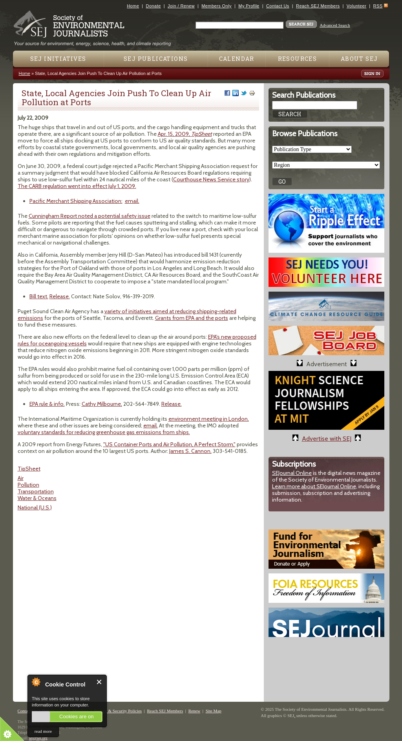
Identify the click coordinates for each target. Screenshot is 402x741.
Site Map (213, 710)
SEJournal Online (292, 472)
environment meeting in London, (208, 418)
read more (43, 731)
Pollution (28, 484)
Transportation (36, 491)
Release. (59, 296)
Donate (153, 6)
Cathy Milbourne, (102, 403)
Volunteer (356, 6)
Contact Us (277, 6)
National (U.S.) (35, 507)
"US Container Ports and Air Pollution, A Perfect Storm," (169, 444)
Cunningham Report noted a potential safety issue (89, 215)
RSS (378, 6)
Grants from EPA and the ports (191, 317)
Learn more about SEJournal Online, (314, 486)
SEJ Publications (156, 58)
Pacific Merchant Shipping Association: (75, 200)
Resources (297, 58)
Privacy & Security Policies (118, 710)
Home (133, 6)
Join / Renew (181, 6)
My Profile (248, 6)
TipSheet (29, 468)
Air (21, 478)
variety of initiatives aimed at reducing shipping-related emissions (127, 314)
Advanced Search (335, 25)
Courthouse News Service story (211, 179)
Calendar (236, 58)
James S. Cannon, (190, 450)
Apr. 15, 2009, (185, 133)
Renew (194, 710)
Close (99, 681)
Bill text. (38, 296)
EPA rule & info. (47, 403)
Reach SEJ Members (318, 6)
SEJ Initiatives (58, 58)
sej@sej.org (38, 738)
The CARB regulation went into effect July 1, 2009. (77, 186)
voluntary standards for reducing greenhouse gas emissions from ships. (104, 432)
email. (132, 200)
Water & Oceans (37, 498)
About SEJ (359, 58)
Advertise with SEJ (326, 438)
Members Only (216, 6)
